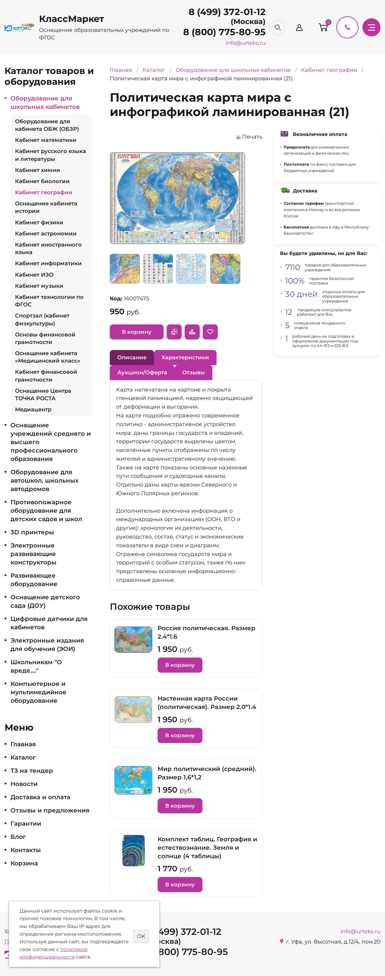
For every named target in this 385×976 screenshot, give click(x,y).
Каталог (23, 757)
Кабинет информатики (48, 263)
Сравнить (192, 331)
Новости (24, 783)
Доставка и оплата (40, 797)
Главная (23, 744)
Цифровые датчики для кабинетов (49, 623)
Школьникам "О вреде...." (36, 666)
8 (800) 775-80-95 (219, 32)
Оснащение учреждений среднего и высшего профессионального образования (51, 442)
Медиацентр (33, 409)
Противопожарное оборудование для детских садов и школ (46, 511)
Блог (18, 836)
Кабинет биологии (42, 181)
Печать (252, 137)
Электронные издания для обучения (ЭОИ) (47, 644)
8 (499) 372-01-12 (221, 11)
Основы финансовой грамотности (45, 338)
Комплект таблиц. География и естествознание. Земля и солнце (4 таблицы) (207, 848)
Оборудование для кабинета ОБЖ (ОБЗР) (47, 125)
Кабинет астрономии (46, 233)
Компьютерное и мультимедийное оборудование (38, 692)
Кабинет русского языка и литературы (50, 155)
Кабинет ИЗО (34, 275)
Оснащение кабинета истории (46, 207)
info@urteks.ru (240, 43)
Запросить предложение (174, 331)
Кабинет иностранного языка (48, 248)
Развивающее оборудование (34, 580)
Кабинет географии (43, 192)
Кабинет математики (45, 140)
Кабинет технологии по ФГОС (49, 301)
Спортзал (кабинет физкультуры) (42, 319)
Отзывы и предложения (50, 810)
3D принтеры (32, 532)
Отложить (210, 331)
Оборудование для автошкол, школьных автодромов (45, 480)
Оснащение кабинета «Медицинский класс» (47, 357)
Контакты (26, 850)
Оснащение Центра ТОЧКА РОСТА (43, 395)
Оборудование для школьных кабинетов (45, 102)
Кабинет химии (37, 170)
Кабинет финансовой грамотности (46, 376)
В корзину (137, 332)
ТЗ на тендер (32, 770)
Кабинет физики (39, 222)
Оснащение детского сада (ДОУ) (45, 601)
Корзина (24, 863)
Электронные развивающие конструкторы (34, 554)
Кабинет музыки (39, 286)
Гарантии (26, 823)
